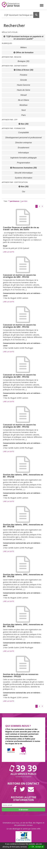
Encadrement (23, 148)
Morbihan (24, 105)
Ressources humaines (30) (23, 168)
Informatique (23, 153)
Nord (23, 110)
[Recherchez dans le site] (20, 15)
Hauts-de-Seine (23, 90)
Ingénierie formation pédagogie (23, 158)
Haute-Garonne (23, 85)
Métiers (23, 47)
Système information (23, 178)
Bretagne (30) (23, 61)
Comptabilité (23, 132)
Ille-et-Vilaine (23, 100)
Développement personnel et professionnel (23, 138)
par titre (24, 201)
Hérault (23, 95)
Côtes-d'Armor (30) (23, 70)
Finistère (23, 75)
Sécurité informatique (23, 173)
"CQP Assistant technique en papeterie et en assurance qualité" (23, 37)
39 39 (23, 768)
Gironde (23, 80)
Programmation (23, 163)
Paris (23, 115)
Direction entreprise (23, 143)
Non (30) (23, 124)
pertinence (14, 201)
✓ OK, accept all (36, 847)
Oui (23, 192)
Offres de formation (24, 52)
